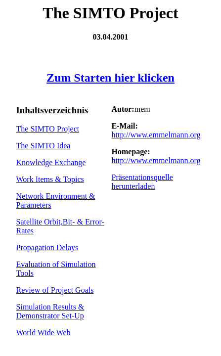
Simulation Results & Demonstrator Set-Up (50, 311)
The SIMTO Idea (43, 145)
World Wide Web (43, 332)
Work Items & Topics (50, 179)
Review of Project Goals (55, 290)
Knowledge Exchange (51, 162)
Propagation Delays (47, 247)
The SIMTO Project (48, 129)
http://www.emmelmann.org (155, 135)
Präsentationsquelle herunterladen (142, 181)
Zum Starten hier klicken (110, 77)
